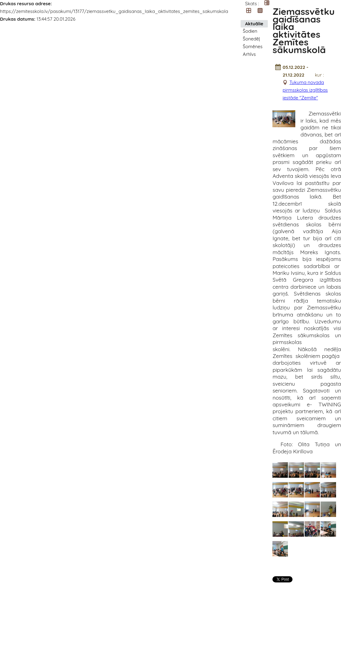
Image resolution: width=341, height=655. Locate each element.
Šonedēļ (251, 39)
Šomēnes (253, 46)
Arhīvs (249, 54)
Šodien (250, 31)
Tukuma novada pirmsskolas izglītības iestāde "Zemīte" (305, 90)
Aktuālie (254, 24)
